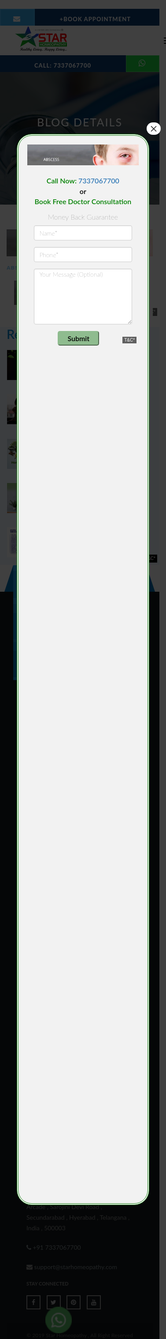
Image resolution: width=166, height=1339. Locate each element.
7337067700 (98, 180)
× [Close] (154, 128)
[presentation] (88, 348)
